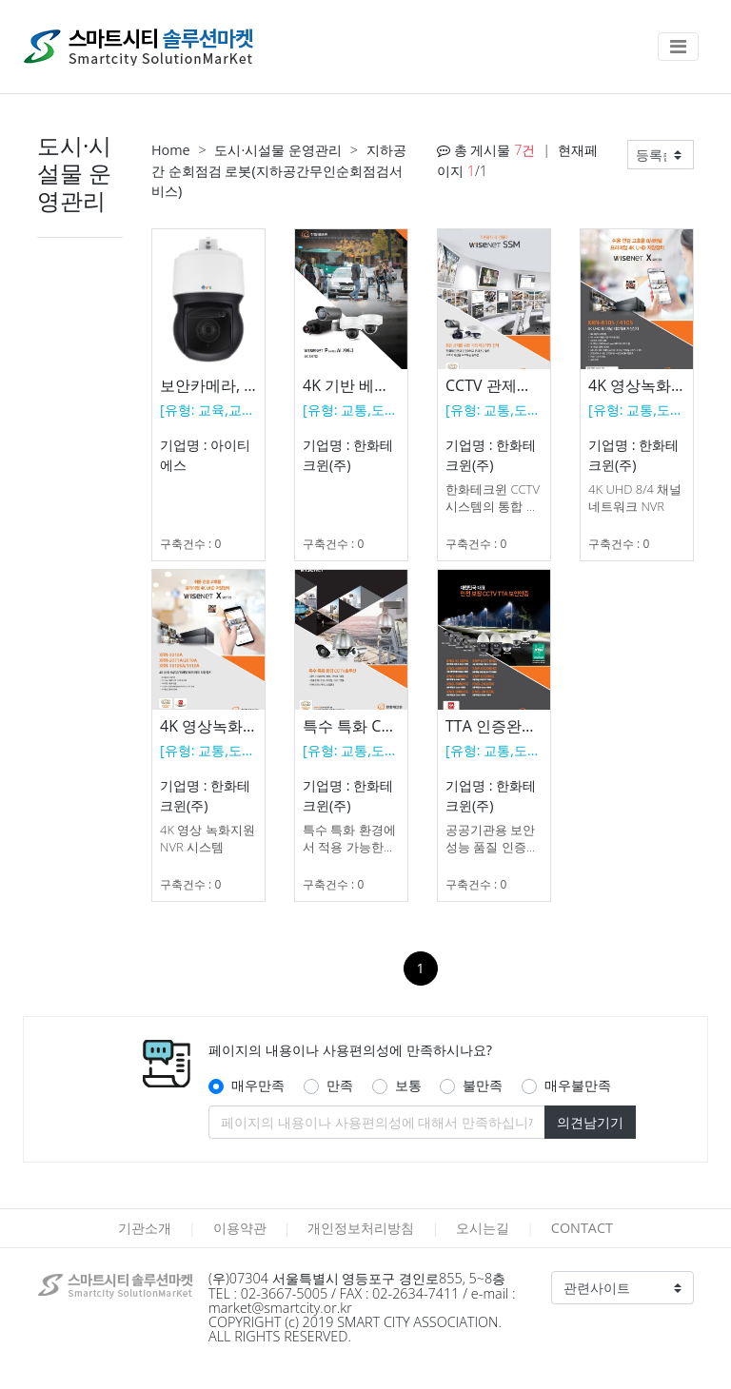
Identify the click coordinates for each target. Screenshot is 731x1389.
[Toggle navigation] (678, 46)
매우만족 (258, 1085)
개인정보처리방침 (360, 1228)
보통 (408, 1085)
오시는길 (482, 1228)
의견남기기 (590, 1122)
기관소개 (144, 1228)
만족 (339, 1085)
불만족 (483, 1085)
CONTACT (582, 1228)
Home (170, 150)
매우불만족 (577, 1085)
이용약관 (240, 1228)
